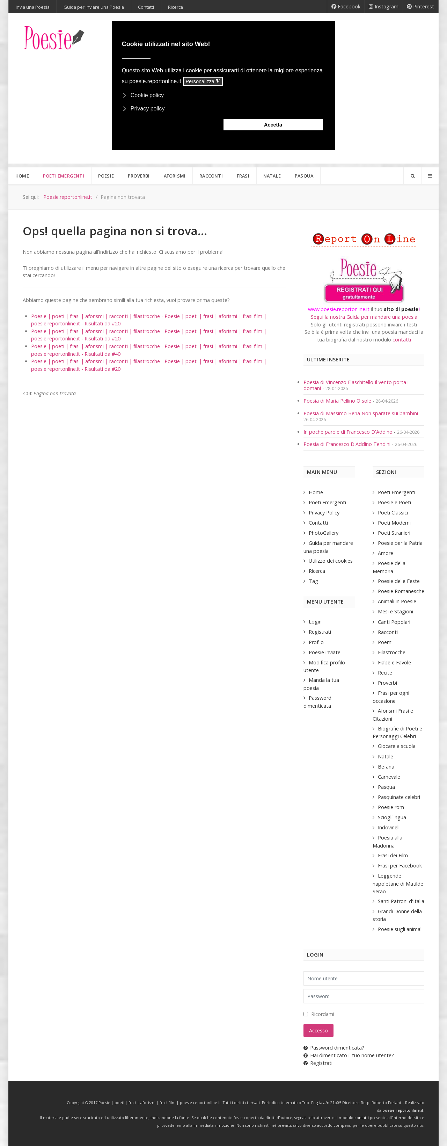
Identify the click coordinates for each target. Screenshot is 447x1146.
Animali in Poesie (397, 601)
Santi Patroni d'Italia (401, 901)
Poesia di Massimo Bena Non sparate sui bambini (360, 413)
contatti (402, 339)
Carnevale (389, 776)
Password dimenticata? (333, 1047)
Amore (385, 553)
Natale (385, 756)
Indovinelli (389, 827)
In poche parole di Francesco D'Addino (348, 431)
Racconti (388, 632)
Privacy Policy (324, 512)
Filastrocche (391, 652)
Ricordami (322, 1014)
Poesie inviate (324, 652)
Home (316, 492)
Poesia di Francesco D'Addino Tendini (346, 444)
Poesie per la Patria (400, 543)
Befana (386, 766)
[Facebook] (346, 6)
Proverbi (387, 682)
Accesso (318, 1030)
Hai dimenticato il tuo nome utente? (348, 1055)
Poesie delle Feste (399, 581)
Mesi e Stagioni (395, 611)
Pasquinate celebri (399, 797)
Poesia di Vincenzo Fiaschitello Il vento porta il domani (356, 385)
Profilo (316, 642)
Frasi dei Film (393, 855)
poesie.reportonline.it (402, 1110)
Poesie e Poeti (394, 502)
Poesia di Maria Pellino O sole (337, 400)
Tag (313, 581)
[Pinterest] (421, 6)
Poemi (385, 642)
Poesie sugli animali (400, 929)
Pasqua (386, 787)
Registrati (320, 631)
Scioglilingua (392, 817)
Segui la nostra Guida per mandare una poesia (364, 316)
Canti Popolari (394, 622)
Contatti (318, 522)
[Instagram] (384, 6)
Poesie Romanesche (401, 591)
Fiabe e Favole (394, 662)
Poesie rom (391, 807)
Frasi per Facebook (400, 865)
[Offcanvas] (430, 175)
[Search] (412, 175)
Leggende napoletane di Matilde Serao (398, 883)
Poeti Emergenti (327, 502)
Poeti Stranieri (394, 532)
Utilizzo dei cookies (331, 560)
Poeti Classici (393, 512)
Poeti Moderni (394, 522)
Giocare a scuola (397, 746)
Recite (385, 672)
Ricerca (317, 571)
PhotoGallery (323, 532)
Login (315, 621)
